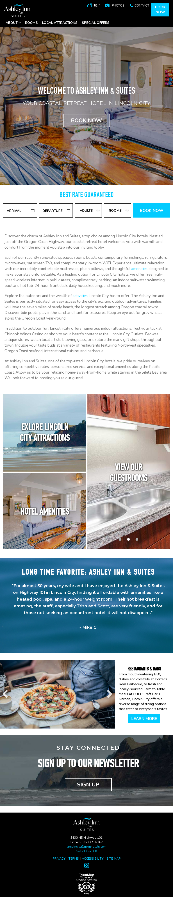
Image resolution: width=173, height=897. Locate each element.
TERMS (73, 858)
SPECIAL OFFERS (95, 22)
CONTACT (141, 5)
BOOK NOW (86, 120)
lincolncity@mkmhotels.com (86, 847)
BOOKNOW (160, 10)
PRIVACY (59, 858)
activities (80, 295)
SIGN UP (88, 784)
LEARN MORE (144, 718)
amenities (139, 268)
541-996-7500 (86, 851)
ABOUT (13, 22)
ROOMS (31, 22)
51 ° (97, 5)
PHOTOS (118, 5)
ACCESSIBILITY (93, 858)
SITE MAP (114, 858)
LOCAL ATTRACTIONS (59, 22)
